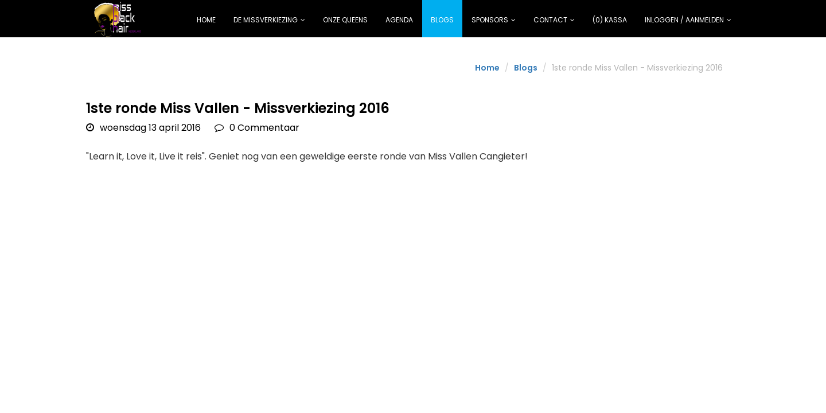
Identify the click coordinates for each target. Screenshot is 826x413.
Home (206, 20)
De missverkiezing (269, 20)
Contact (554, 20)
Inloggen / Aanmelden (688, 20)
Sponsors (494, 20)
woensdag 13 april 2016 (143, 127)
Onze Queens (345, 20)
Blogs (442, 20)
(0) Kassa (610, 20)
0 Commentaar (257, 127)
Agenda (399, 20)
